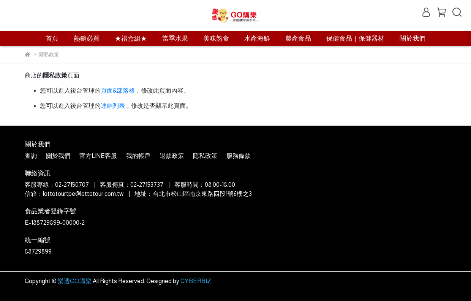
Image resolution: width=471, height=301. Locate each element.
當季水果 (175, 38)
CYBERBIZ (195, 281)
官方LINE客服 (98, 156)
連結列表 (113, 105)
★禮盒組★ (131, 38)
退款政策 (172, 156)
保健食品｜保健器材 (355, 38)
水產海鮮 (257, 38)
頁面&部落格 (118, 90)
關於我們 (412, 38)
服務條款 (238, 156)
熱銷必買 (87, 38)
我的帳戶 (138, 156)
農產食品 (298, 38)
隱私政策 (205, 156)
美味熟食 (216, 38)
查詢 (31, 156)
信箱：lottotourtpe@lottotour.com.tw (74, 194)
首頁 (52, 38)
